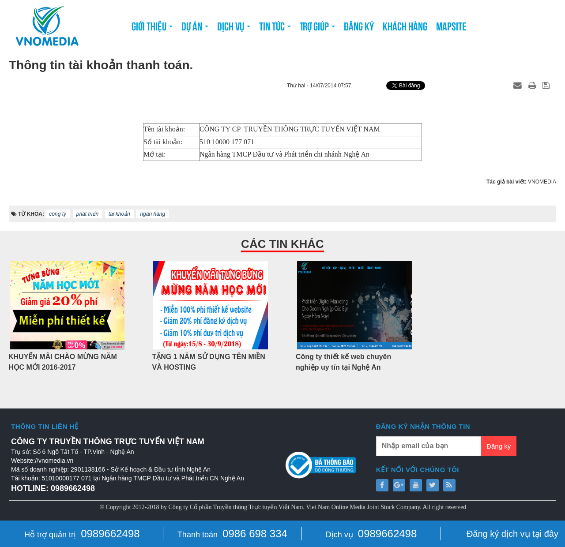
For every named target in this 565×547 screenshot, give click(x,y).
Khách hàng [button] (405, 25)
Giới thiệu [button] (152, 28)
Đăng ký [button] (359, 25)
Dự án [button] (194, 28)
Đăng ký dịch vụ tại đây (512, 534)
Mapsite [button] (451, 25)
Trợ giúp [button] (317, 28)
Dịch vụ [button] (233, 28)
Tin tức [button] (275, 28)
